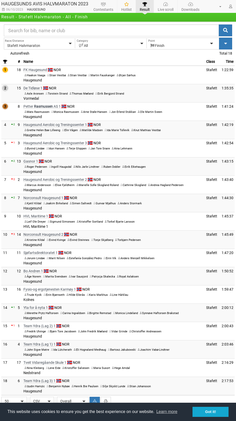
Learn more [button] (166, 411)
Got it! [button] (210, 412)
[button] (217, 6)
